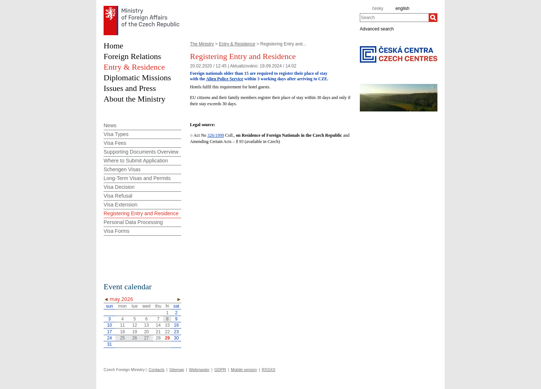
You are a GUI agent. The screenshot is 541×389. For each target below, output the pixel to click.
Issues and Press (130, 88)
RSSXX (268, 369)
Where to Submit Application (136, 161)
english (402, 8)
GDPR (220, 369)
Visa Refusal (118, 196)
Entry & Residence (237, 44)
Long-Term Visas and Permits (137, 178)
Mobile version (244, 369)
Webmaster (199, 369)
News (110, 125)
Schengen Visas (122, 169)
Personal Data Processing (133, 222)
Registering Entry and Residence (141, 213)
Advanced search (377, 28)
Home (113, 45)
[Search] (433, 17)
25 (122, 338)
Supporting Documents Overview (141, 152)
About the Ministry (134, 98)
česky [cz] (377, 8)
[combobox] (394, 17)
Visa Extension (120, 205)
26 (134, 338)
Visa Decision (119, 187)
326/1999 (216, 135)
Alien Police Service (224, 78)
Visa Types (116, 134)
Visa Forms (117, 231)
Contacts (156, 369)
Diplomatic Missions (137, 77)
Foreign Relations (132, 56)
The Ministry (202, 44)
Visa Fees (115, 143)
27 (146, 338)
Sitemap (176, 369)
